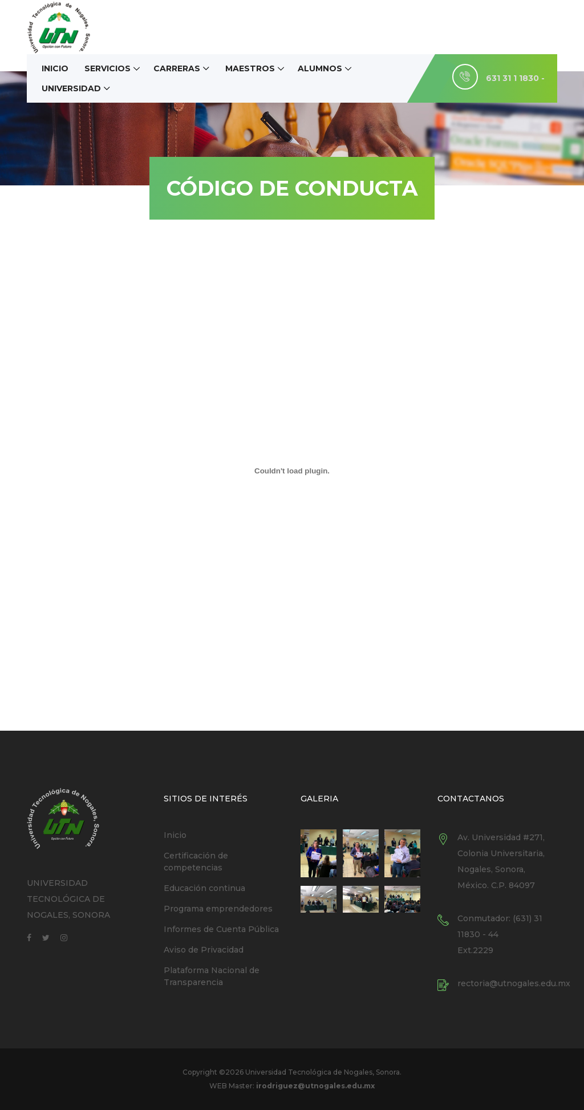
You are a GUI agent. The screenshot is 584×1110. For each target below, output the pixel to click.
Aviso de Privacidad (204, 950)
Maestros (250, 68)
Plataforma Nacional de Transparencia (211, 976)
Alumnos (320, 68)
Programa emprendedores (218, 909)
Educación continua (204, 888)
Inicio (55, 68)
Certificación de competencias (196, 861)
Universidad (71, 88)
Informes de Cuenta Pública (221, 929)
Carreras (176, 68)
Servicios (107, 68)
